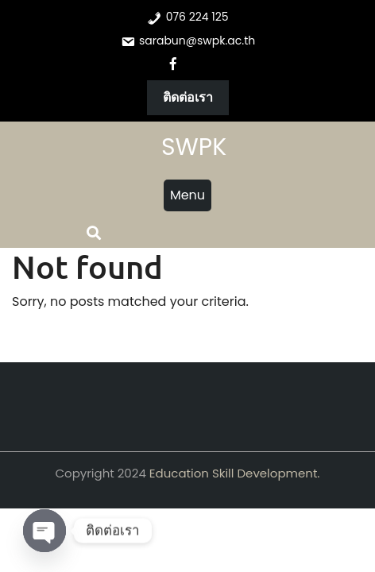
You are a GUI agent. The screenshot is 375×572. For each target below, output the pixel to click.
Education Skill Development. (234, 473)
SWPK (193, 147)
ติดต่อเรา (188, 97)
